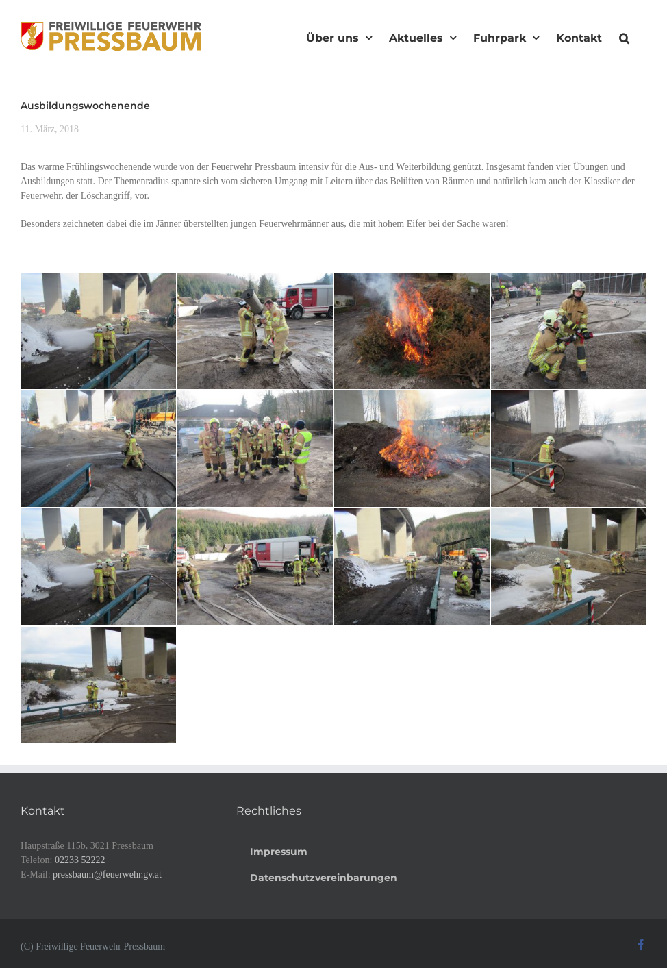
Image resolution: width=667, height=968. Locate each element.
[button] (624, 36)
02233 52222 (80, 860)
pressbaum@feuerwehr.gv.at (107, 874)
